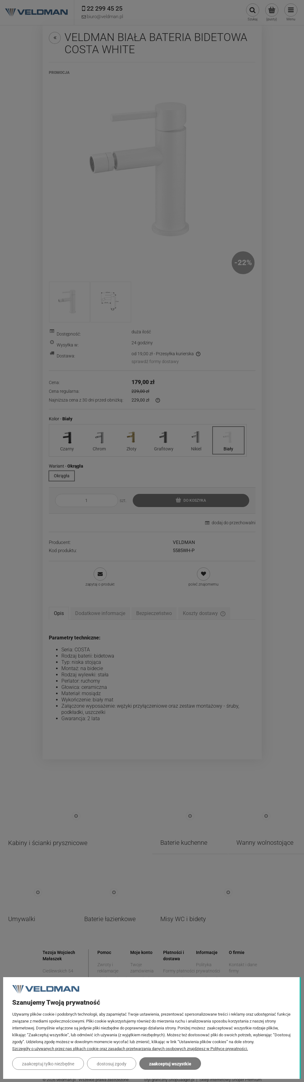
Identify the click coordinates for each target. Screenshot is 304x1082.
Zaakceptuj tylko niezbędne (48, 1063)
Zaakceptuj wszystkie (170, 1063)
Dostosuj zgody (111, 1063)
